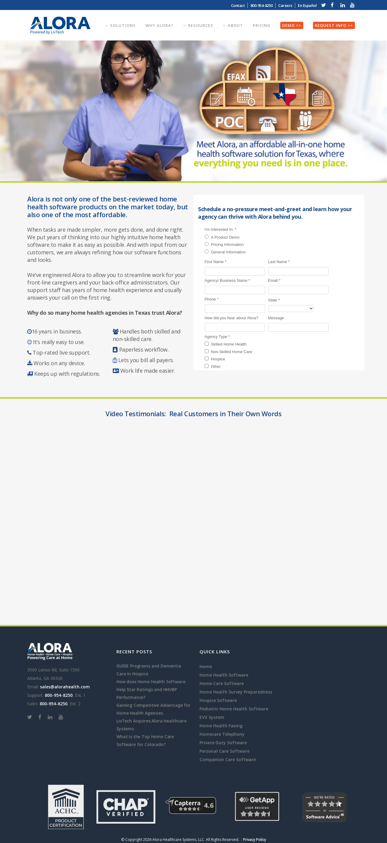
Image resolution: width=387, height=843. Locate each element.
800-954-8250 (261, 5)
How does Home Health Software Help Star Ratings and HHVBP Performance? (150, 689)
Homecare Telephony (222, 734)
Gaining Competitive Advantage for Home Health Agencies (153, 709)
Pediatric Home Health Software (234, 709)
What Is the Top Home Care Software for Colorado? (145, 740)
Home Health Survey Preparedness (236, 692)
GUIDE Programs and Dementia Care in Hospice (148, 670)
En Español (307, 5)
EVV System (212, 717)
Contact (238, 5)
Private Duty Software (223, 742)
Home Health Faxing (221, 726)
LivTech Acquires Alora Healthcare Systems (151, 725)
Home (206, 666)
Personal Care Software (224, 751)
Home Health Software (224, 675)
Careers (285, 5)
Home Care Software (222, 683)
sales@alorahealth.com (65, 687)
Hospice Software (218, 700)
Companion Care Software (228, 759)
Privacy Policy (254, 839)
